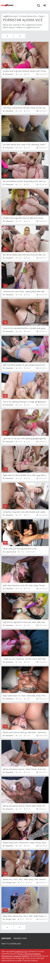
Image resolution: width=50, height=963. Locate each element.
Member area (20, 938)
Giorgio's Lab (10, 882)
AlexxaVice (9, 74)
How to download (11, 943)
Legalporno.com (7, 5)
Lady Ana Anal (10, 552)
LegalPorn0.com (21, 951)
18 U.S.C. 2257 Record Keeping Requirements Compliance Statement (21, 955)
